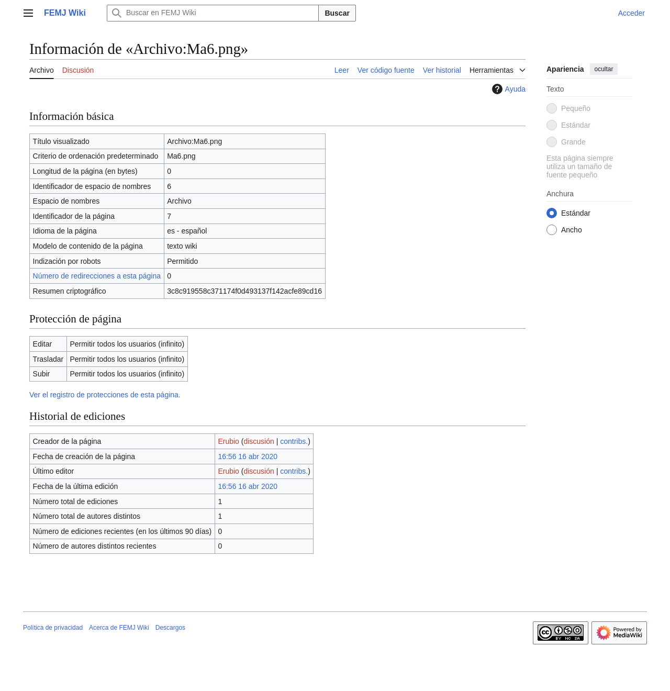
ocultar (603, 69)
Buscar (337, 13)
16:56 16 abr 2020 (247, 456)
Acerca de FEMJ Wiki (119, 627)
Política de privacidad (53, 627)
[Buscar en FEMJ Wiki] (213, 13)
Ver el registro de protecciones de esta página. (105, 395)
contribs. (294, 441)
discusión (258, 441)
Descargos (170, 627)
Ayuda (507, 89)
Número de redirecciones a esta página (97, 276)
